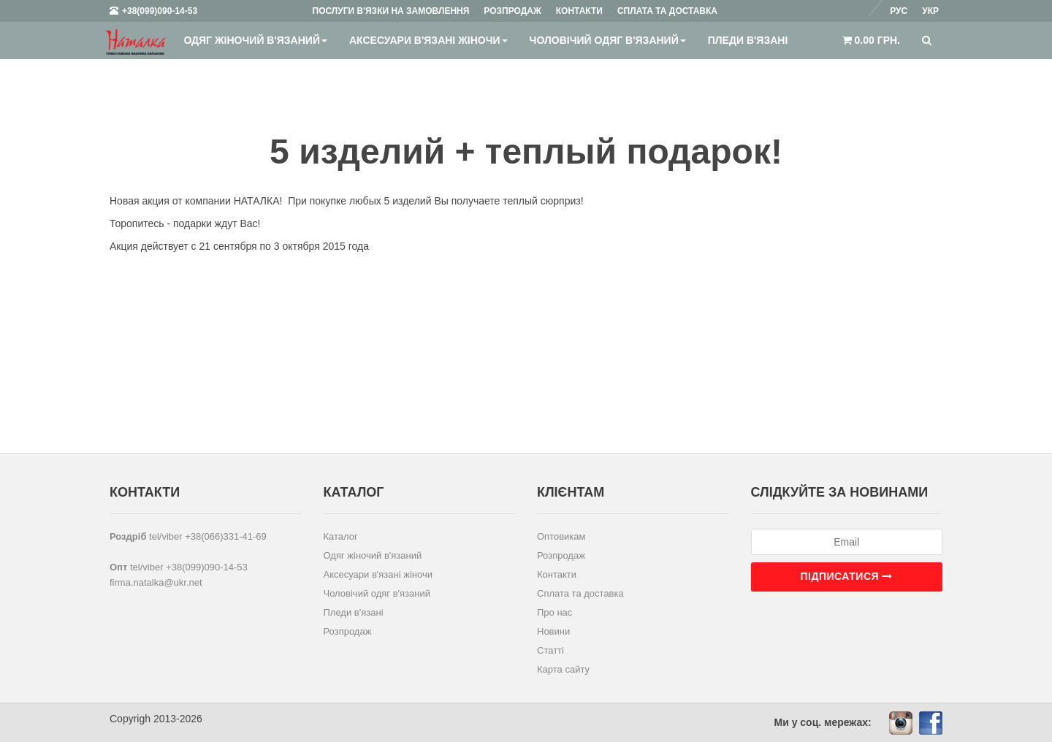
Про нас (554, 612)
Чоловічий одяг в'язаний (608, 40)
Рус (898, 11)
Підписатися (847, 576)
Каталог (341, 536)
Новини (553, 631)
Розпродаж (348, 631)
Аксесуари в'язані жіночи (428, 40)
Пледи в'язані (748, 40)
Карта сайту (563, 669)
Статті (550, 650)
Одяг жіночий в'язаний (255, 40)
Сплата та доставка (580, 593)
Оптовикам (561, 536)
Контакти (556, 574)
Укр (930, 11)
